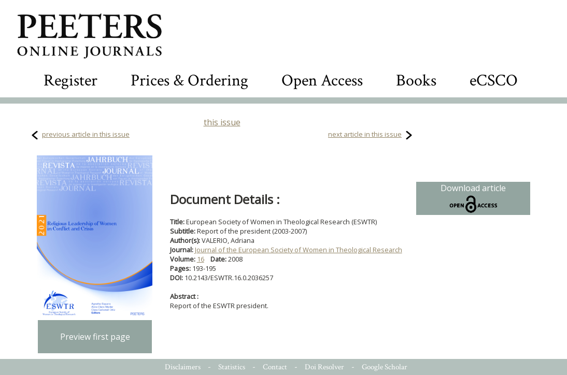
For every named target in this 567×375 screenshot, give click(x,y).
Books (416, 80)
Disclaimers (183, 367)
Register (70, 80)
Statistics (231, 367)
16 (200, 259)
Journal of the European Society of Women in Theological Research (298, 249)
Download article (473, 198)
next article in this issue (365, 134)
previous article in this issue (86, 134)
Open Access (322, 80)
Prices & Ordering (189, 80)
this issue (222, 122)
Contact (275, 367)
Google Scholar (384, 367)
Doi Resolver (324, 367)
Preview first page (95, 336)
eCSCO (494, 80)
